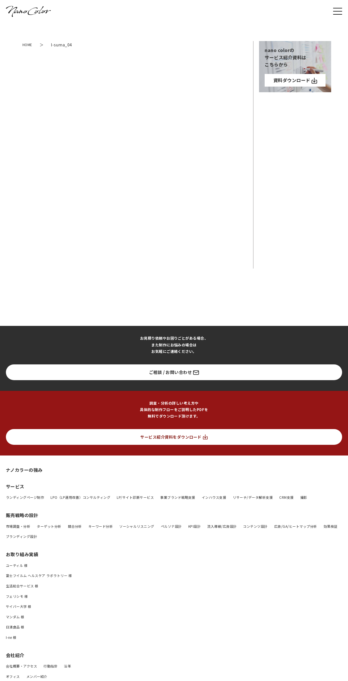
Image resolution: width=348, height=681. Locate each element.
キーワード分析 (100, 526)
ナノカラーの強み (24, 469)
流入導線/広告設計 (222, 526)
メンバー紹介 (36, 676)
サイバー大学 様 (18, 606)
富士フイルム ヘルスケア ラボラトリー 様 (39, 575)
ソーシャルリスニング (136, 526)
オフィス (13, 676)
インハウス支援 (214, 497)
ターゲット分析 (49, 526)
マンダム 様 (15, 616)
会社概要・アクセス (21, 666)
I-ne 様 (11, 637)
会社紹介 (15, 655)
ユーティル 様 (17, 565)
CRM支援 (286, 497)
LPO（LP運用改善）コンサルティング (80, 497)
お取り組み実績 (22, 554)
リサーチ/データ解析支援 (253, 497)
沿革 (67, 666)
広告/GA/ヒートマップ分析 (295, 526)
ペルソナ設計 (171, 526)
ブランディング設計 (21, 536)
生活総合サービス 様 (22, 585)
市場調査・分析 (18, 526)
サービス (15, 486)
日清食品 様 (15, 626)
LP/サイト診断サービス (135, 497)
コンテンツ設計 (255, 526)
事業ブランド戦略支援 (177, 497)
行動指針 (51, 666)
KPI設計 (194, 526)
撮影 (303, 497)
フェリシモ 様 (17, 596)
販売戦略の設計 (22, 515)
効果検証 (331, 526)
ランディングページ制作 (25, 497)
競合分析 (75, 526)
